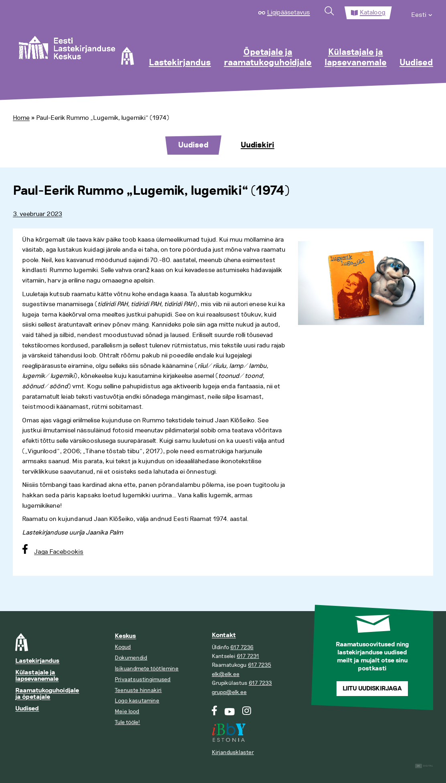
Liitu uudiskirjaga (372, 688)
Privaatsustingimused (142, 679)
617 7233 (260, 683)
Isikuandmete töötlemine (146, 668)
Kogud (123, 647)
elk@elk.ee (225, 674)
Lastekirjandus (180, 63)
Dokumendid (131, 657)
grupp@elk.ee (229, 692)
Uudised (416, 63)
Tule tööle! (127, 722)
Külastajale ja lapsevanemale (355, 57)
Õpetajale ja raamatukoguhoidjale (268, 57)
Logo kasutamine (137, 700)
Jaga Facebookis (58, 552)
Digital (424, 766)
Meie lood (127, 711)
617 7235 (259, 665)
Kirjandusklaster (233, 752)
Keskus (125, 636)
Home (21, 118)
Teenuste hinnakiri (138, 690)
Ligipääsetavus (288, 12)
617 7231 (248, 656)
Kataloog (372, 12)
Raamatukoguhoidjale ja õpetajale (47, 693)
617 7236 (241, 647)
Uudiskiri (257, 145)
